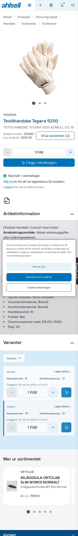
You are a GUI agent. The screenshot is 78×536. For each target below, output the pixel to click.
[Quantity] (39, 152)
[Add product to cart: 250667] (66, 427)
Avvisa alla (39, 266)
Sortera (14, 358)
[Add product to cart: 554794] (66, 392)
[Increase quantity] (70, 152)
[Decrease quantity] (7, 152)
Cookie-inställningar (39, 287)
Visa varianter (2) (55, 136)
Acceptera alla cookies (39, 277)
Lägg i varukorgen (39, 163)
